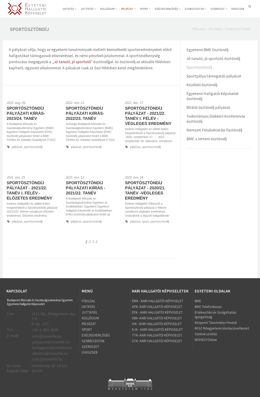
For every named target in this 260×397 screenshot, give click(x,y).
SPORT (145, 9)
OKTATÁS (70, 9)
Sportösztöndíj (199, 67)
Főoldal (199, 29)
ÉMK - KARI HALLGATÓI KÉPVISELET (157, 301)
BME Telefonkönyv (208, 306)
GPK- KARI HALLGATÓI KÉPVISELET (157, 306)
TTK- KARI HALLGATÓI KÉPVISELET (157, 335)
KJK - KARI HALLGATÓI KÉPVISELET (157, 329)
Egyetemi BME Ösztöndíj (207, 49)
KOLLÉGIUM (108, 9)
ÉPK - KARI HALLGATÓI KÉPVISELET (157, 312)
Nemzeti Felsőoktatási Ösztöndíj (214, 129)
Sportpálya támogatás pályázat (213, 75)
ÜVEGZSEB (237, 9)
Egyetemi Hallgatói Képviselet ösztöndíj (212, 96)
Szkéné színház (206, 334)
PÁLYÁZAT (128, 9)
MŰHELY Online (206, 339)
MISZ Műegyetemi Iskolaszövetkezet (222, 328)
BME (198, 301)
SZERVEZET (218, 9)
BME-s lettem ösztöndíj (206, 138)
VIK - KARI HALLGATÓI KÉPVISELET (157, 324)
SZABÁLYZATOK (195, 9)
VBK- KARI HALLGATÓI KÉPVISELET (157, 318)
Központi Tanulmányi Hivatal (216, 322)
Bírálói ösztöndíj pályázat (208, 107)
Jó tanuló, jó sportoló (72, 61)
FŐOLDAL (88, 301)
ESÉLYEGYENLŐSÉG (168, 9)
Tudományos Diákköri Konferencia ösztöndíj (215, 119)
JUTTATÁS (88, 9)
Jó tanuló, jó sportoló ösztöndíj (213, 58)
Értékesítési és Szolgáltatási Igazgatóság (215, 314)
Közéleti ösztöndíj (201, 84)
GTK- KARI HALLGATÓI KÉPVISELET (157, 341)
